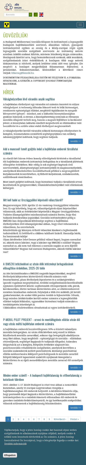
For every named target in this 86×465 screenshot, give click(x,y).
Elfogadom (10, 457)
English (41, 15)
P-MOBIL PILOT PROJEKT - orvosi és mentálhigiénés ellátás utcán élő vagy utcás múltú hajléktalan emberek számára (41, 322)
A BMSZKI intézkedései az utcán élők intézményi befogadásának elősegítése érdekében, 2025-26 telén (38, 266)
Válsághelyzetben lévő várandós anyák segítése (29, 99)
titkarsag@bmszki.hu (22, 72)
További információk (15, 446)
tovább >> (75, 141)
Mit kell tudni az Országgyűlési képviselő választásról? (33, 200)
